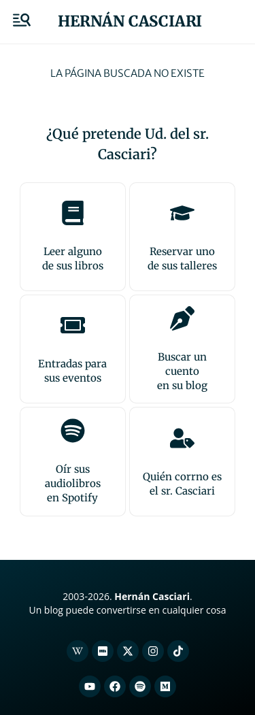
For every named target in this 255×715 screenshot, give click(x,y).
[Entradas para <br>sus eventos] (73, 325)
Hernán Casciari (130, 21)
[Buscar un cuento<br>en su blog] (182, 318)
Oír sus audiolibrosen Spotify (73, 483)
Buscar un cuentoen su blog (182, 371)
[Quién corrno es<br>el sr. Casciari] (182, 438)
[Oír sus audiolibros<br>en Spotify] (73, 430)
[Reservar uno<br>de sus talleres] (182, 213)
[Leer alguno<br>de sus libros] (73, 213)
